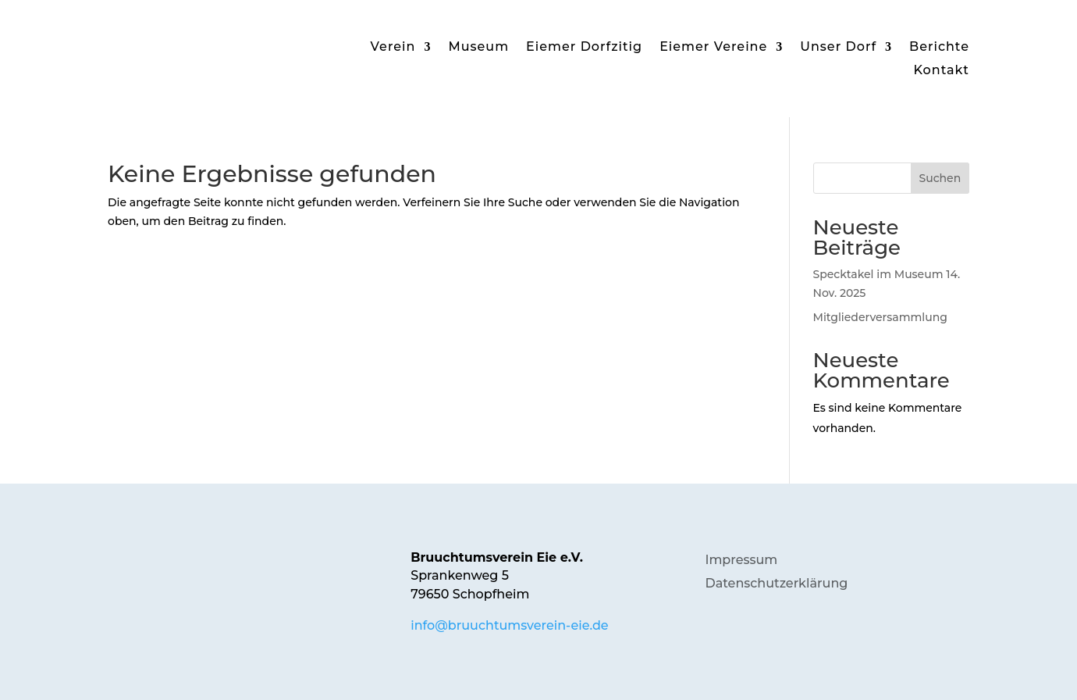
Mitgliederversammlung (880, 317)
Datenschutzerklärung (776, 584)
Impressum (741, 561)
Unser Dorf (838, 47)
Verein (393, 47)
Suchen (940, 178)
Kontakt (941, 71)
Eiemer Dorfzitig (584, 47)
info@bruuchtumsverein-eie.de (509, 625)
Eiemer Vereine (713, 47)
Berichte (939, 47)
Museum (478, 47)
